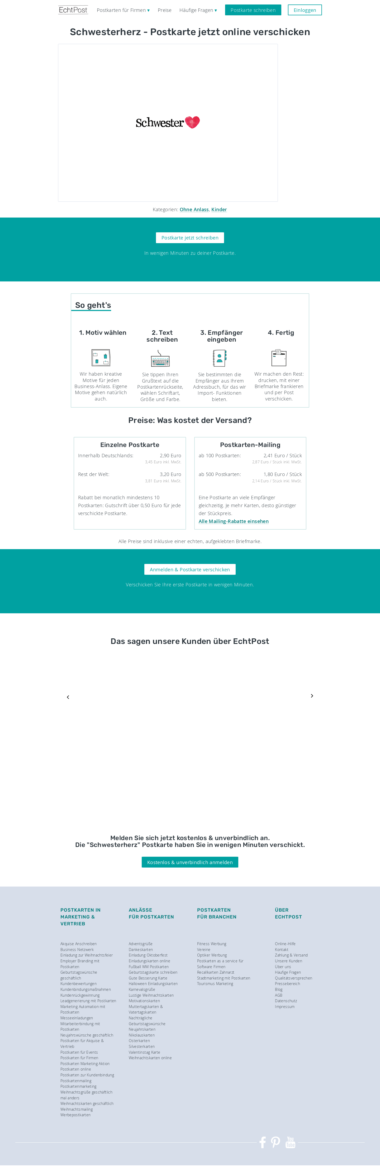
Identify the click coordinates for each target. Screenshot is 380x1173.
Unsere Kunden (288, 960)
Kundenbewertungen (78, 983)
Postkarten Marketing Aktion (85, 1063)
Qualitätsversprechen (293, 978)
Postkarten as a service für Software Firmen (220, 963)
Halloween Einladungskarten (153, 983)
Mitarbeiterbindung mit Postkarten (80, 1026)
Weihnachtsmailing (76, 1109)
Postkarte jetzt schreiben (190, 237)
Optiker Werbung (212, 955)
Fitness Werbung (211, 943)
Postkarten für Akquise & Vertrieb (82, 1043)
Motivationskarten (144, 1000)
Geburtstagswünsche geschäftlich (78, 975)
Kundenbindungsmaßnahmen (85, 989)
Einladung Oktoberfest (148, 955)
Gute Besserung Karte (148, 978)
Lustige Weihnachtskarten (151, 995)
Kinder (219, 209)
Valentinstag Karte (144, 1052)
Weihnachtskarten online (150, 1057)
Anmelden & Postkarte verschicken (190, 569)
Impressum (284, 1006)
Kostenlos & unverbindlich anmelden (190, 862)
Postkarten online (75, 1069)
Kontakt (281, 949)
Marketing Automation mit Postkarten (83, 1009)
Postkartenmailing (75, 1080)
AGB (278, 995)
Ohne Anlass (194, 209)
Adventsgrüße (141, 943)
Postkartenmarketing (78, 1086)
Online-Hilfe (285, 943)
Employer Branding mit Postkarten (80, 963)
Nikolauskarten (142, 1035)
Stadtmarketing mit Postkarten (223, 978)
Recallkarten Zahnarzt (216, 972)
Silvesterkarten (142, 1046)
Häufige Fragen (288, 972)
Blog (278, 989)
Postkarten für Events (79, 1052)
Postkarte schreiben (253, 10)
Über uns (283, 966)
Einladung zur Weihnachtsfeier (86, 955)
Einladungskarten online (149, 960)
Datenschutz (286, 1000)
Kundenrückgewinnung (80, 995)
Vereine (204, 949)
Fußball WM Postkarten (149, 966)
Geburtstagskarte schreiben (153, 972)
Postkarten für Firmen (79, 1057)
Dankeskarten (141, 949)
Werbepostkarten (75, 1114)
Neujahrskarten (142, 1029)
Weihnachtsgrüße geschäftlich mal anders (86, 1095)
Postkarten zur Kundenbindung (87, 1074)
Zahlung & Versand (291, 955)
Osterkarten (139, 1040)
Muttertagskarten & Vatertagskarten (146, 1009)
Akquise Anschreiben (78, 943)
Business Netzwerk (77, 949)
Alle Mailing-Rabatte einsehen (234, 521)
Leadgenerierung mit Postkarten (88, 1000)
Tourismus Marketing (215, 983)
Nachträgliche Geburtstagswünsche (147, 1020)
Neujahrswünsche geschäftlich (86, 1035)
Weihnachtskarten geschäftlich (86, 1103)
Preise (165, 10)
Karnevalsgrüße (142, 989)
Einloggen (305, 10)
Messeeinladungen (76, 1017)
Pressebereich (287, 983)
